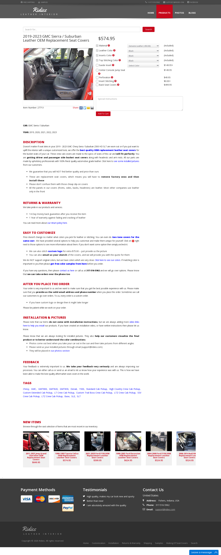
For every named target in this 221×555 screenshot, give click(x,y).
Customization (98, 550)
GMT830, (65, 396)
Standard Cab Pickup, (97, 396)
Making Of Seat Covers (177, 550)
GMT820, (54, 396)
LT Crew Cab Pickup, (65, 400)
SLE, (73, 404)
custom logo (55, 259)
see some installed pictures (126, 168)
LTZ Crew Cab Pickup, (125, 400)
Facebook (192, 2)
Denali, (74, 396)
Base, (67, 404)
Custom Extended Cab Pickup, (38, 400)
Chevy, (26, 396)
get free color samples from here (68, 271)
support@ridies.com (173, 2)
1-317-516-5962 (152, 2)
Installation (114, 550)
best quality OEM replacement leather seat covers (108, 157)
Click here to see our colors (107, 267)
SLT (79, 404)
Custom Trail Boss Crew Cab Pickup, (94, 400)
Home (151, 12)
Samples (43, 2)
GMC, (34, 396)
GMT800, (43, 396)
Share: (76, 121)
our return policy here (57, 230)
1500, (82, 396)
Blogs (192, 12)
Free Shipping (28, 2)
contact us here (67, 278)
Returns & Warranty (131, 550)
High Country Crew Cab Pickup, (125, 396)
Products (164, 12)
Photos (179, 12)
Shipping (148, 550)
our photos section (60, 358)
